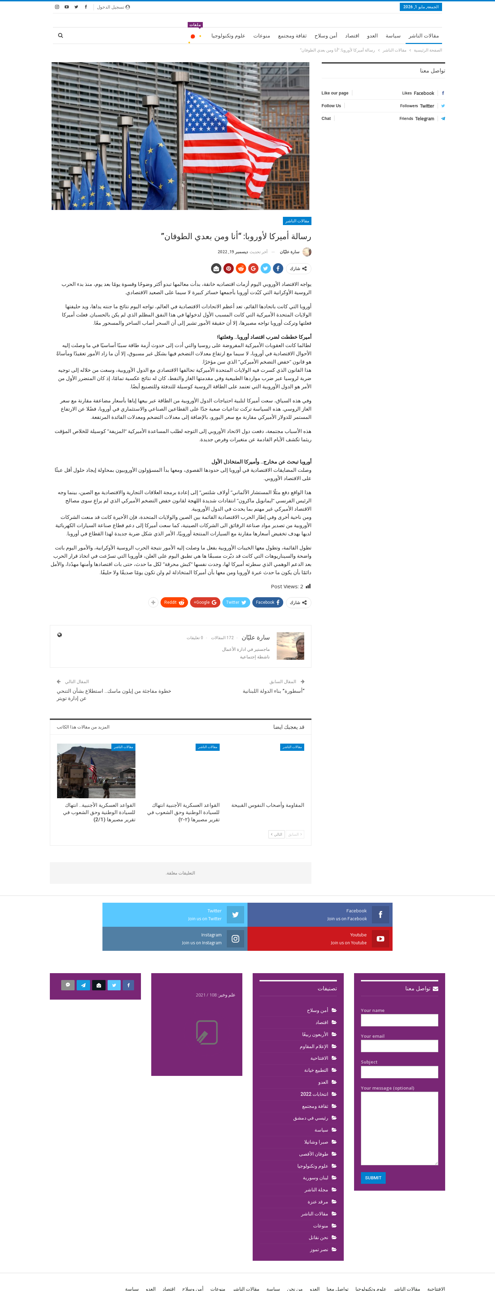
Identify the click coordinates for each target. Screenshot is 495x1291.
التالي (276, 834)
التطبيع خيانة (316, 1046)
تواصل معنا (421, 964)
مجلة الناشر (316, 1165)
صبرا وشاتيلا (316, 1118)
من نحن (295, 1265)
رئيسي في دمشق (310, 1094)
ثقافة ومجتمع (292, 36)
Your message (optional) (399, 1101)
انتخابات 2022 (314, 1070)
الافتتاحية (319, 1034)
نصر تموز (319, 1225)
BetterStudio (94, 1280)
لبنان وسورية (315, 1153)
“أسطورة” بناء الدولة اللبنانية (274, 691)
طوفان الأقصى (313, 1130)
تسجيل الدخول (113, 7)
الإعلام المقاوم (314, 1022)
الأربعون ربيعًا (315, 1010)
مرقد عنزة (318, 1177)
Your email (399, 1017)
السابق (295, 834)
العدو (372, 36)
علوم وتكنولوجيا (228, 36)
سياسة (393, 36)
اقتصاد (352, 36)
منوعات (261, 36)
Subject (399, 1043)
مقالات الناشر (424, 36)
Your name (399, 991)
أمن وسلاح (326, 36)
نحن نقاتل (318, 1213)
